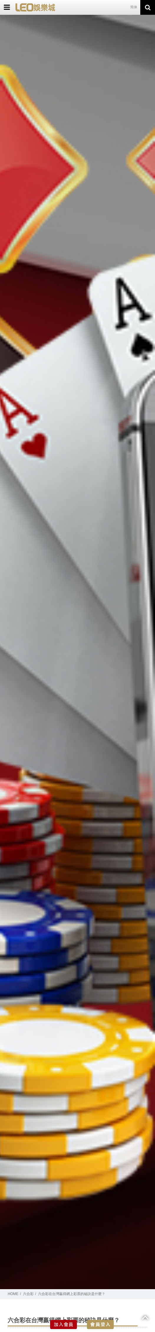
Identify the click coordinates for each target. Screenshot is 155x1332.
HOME (13, 1294)
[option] (77, 652)
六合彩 (28, 1294)
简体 (133, 7)
